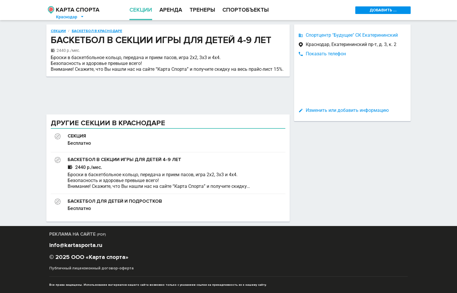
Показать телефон (326, 54)
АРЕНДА (170, 10)
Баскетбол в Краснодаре (97, 31)
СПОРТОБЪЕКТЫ (245, 10)
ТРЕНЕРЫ (202, 10)
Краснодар (70, 17)
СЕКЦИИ (140, 10)
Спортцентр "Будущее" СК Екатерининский (352, 35)
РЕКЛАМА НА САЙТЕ (77, 234)
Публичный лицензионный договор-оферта (91, 268)
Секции (58, 31)
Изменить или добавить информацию (347, 110)
